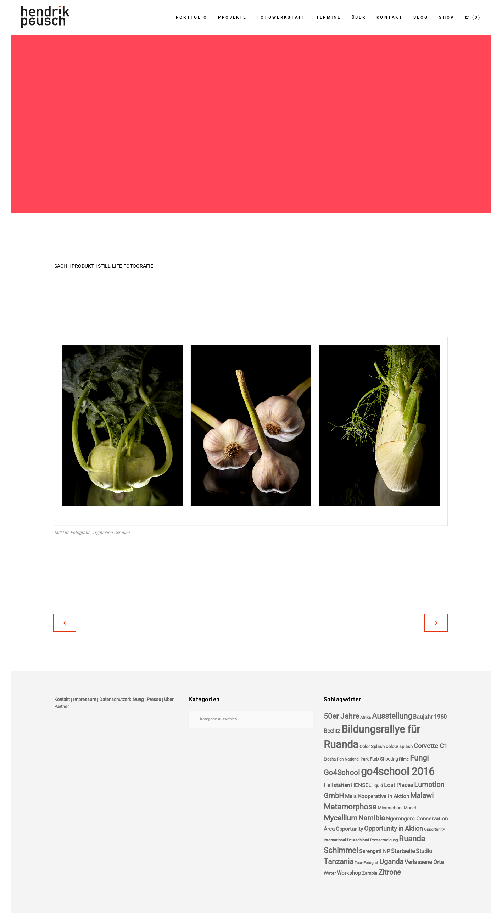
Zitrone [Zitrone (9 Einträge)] (389, 872)
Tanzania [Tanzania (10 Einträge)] (338, 861)
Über (359, 17)
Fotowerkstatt (281, 17)
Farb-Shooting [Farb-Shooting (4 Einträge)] (384, 759)
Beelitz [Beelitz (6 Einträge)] (332, 731)
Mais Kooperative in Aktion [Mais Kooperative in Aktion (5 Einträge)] (377, 796)
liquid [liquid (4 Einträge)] (377, 785)
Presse (154, 699)
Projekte (232, 17)
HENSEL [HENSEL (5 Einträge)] (361, 785)
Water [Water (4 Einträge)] (330, 873)
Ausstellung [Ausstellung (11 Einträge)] (392, 716)
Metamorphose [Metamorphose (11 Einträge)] (350, 806)
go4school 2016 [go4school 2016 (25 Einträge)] (397, 772)
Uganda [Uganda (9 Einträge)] (391, 862)
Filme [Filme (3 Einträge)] (404, 759)
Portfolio (192, 17)
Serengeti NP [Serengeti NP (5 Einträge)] (374, 851)
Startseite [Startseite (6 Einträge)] (403, 851)
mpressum (85, 699)
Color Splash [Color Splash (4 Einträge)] (372, 746)
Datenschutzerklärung (121, 699)
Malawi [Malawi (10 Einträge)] (422, 795)
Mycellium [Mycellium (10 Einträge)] (340, 818)
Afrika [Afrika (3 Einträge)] (365, 717)
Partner (61, 706)
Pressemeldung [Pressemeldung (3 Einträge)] (384, 840)
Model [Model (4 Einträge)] (409, 808)
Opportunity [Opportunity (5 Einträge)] (349, 829)
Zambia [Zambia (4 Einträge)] (369, 873)
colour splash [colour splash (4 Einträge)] (399, 746)
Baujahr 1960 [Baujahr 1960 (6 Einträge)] (430, 716)
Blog (420, 17)
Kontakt (389, 17)
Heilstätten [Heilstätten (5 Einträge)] (337, 785)
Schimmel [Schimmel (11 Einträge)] (341, 850)
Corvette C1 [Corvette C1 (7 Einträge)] (430, 746)
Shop (446, 17)
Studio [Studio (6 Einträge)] (424, 851)
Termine (328, 17)
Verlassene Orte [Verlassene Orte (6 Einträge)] (424, 862)
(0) (473, 17)
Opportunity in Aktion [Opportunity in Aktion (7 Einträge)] (393, 828)
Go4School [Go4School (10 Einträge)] (342, 772)
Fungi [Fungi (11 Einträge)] (419, 757)
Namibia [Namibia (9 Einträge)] (371, 818)
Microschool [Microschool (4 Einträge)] (390, 808)
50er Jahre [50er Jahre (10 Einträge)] (341, 716)
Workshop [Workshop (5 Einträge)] (349, 873)
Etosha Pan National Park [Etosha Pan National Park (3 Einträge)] (346, 759)
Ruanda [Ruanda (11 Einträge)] (412, 838)
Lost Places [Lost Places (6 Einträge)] (398, 785)
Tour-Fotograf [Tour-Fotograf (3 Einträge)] (366, 863)
